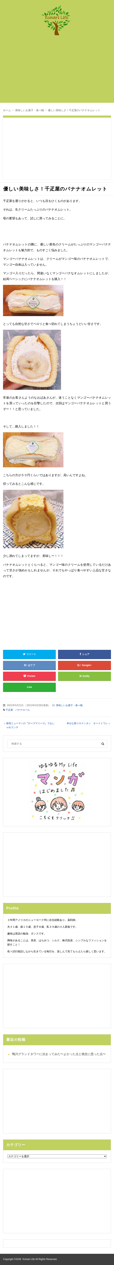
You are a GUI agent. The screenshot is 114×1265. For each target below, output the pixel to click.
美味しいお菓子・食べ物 (69, 705)
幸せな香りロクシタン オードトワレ (87, 723)
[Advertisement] (60, 71)
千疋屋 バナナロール (18, 710)
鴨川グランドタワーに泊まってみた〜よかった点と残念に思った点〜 (59, 1054)
